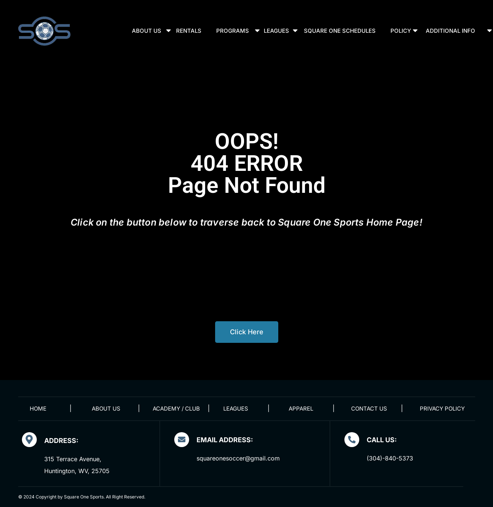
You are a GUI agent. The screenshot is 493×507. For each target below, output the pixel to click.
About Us (146, 30)
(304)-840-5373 (390, 458)
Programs (232, 30)
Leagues (276, 30)
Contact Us (369, 408)
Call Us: (382, 440)
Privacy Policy (442, 408)
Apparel (301, 408)
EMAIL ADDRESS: (225, 440)
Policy (400, 30)
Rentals (188, 30)
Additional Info (450, 30)
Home (38, 408)
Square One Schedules (340, 30)
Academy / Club (176, 408)
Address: (61, 440)
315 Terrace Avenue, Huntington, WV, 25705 (77, 465)
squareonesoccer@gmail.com (238, 458)
